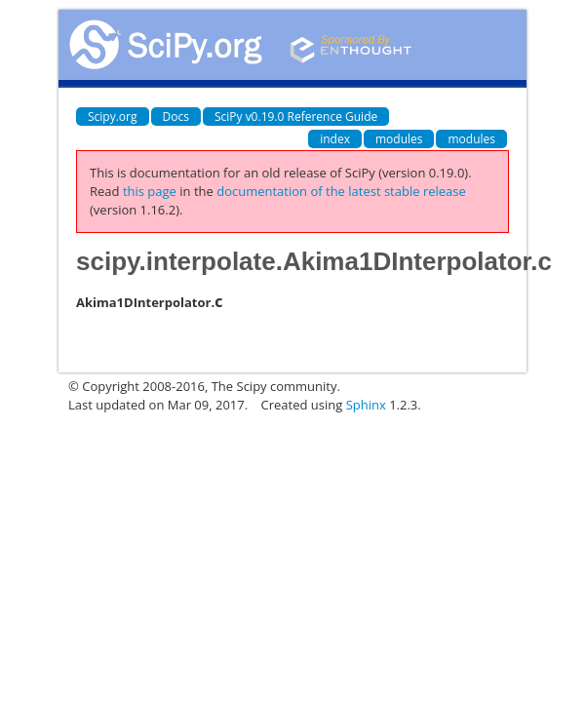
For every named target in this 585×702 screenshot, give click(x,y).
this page (149, 191)
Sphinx (366, 404)
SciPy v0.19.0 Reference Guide (295, 116)
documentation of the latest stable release (341, 191)
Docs (176, 116)
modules (399, 139)
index (335, 139)
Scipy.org (112, 116)
